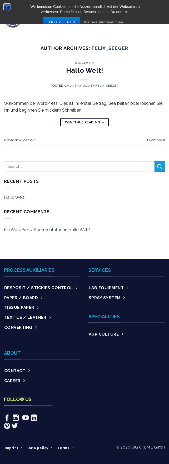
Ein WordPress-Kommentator (32, 229)
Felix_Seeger (110, 48)
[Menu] (162, 18)
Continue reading (85, 122)
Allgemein (84, 63)
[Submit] (160, 166)
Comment (156, 140)
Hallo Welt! (84, 70)
